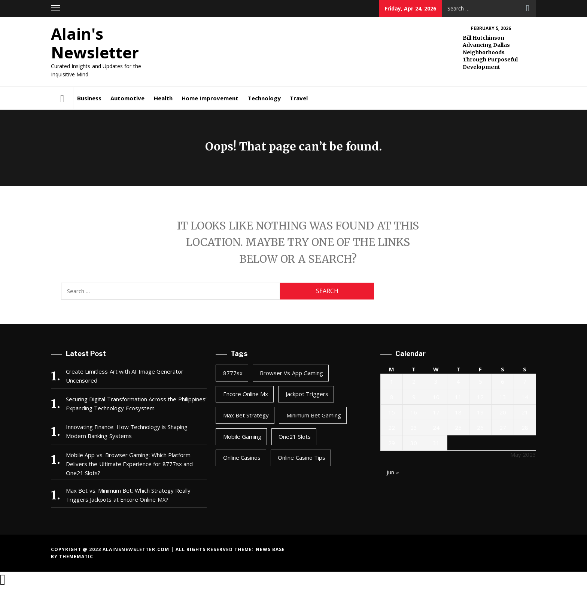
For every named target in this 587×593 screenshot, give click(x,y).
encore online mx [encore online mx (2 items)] (245, 394)
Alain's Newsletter (95, 43)
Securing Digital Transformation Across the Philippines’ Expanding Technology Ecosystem (136, 403)
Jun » (393, 472)
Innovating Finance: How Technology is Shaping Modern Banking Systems (127, 431)
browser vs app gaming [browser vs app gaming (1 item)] (291, 373)
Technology (264, 98)
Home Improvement (210, 98)
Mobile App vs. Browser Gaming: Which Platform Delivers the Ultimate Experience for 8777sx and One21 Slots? (129, 464)
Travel (299, 98)
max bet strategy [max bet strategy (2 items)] (246, 415)
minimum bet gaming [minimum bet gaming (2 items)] (313, 415)
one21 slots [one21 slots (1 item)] (294, 436)
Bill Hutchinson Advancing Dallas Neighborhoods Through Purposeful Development (490, 52)
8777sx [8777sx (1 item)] (233, 373)
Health (163, 98)
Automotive (127, 98)
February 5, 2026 (491, 28)
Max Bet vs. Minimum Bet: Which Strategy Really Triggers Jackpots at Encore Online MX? (128, 495)
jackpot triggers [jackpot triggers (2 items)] (307, 394)
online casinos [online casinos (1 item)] (242, 457)
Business (89, 98)
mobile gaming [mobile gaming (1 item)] (242, 436)
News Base (270, 549)
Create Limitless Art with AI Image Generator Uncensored (124, 376)
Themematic (76, 556)
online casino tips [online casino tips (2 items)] (301, 457)
